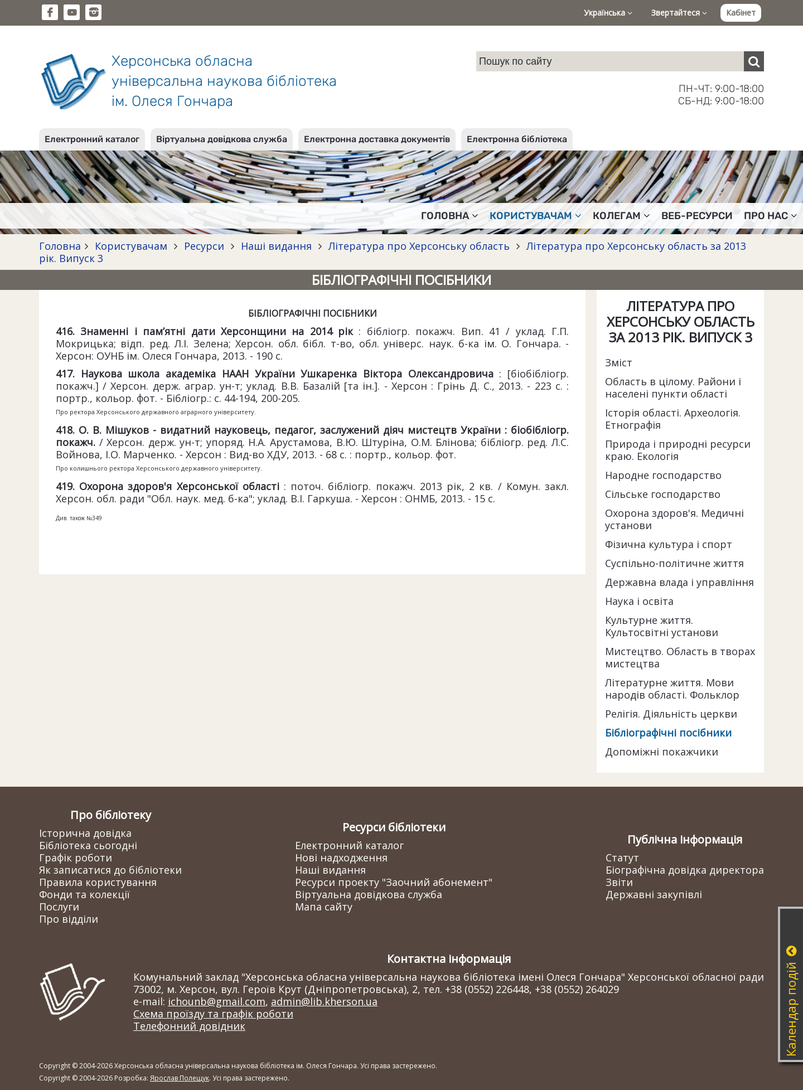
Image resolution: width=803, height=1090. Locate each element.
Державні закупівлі (654, 894)
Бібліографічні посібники (668, 732)
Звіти (619, 882)
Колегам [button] (621, 216)
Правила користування (98, 882)
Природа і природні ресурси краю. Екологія (678, 450)
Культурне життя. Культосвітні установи (661, 626)
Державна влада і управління (679, 582)
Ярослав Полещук (179, 1078)
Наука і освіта (639, 601)
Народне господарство (663, 475)
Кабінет (741, 12)
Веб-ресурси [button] (697, 216)
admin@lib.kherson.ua (324, 1001)
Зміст (618, 362)
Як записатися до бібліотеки (110, 869)
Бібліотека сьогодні (88, 845)
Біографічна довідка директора (685, 869)
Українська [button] (608, 12)
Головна (60, 246)
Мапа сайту (323, 906)
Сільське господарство (662, 494)
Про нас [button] (770, 216)
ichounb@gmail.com (216, 1001)
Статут (622, 857)
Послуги (59, 906)
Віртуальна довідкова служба (221, 139)
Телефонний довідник (189, 1026)
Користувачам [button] (536, 216)
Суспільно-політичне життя (674, 563)
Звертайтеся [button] (679, 12)
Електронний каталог (92, 139)
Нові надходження (341, 857)
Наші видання (276, 246)
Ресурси (204, 246)
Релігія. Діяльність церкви (671, 714)
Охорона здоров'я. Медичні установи (674, 519)
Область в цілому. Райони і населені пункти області (673, 387)
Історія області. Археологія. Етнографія (673, 418)
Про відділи (68, 919)
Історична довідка (85, 833)
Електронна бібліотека (517, 139)
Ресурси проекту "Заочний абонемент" (393, 882)
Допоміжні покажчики (661, 751)
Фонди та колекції (84, 894)
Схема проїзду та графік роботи (213, 1013)
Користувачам (131, 246)
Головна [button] (449, 216)
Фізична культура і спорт (668, 544)
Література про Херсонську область (419, 246)
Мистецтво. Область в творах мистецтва (680, 657)
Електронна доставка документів (377, 139)
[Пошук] (754, 61)
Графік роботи (75, 857)
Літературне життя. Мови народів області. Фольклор (672, 688)
